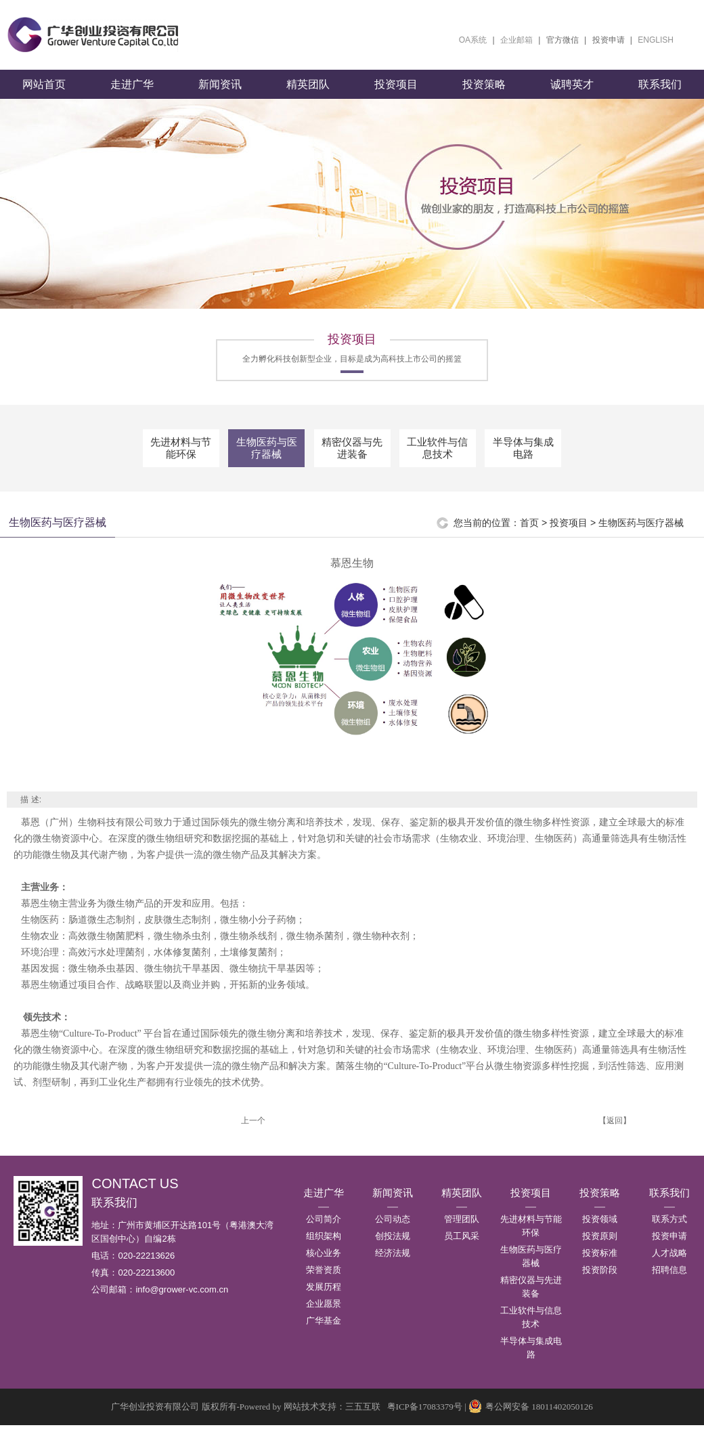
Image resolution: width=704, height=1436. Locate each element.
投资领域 (599, 1230)
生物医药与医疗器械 (266, 459)
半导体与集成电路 (523, 459)
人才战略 (669, 1264)
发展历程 (323, 1297)
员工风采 (461, 1247)
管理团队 (461, 1230)
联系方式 (669, 1230)
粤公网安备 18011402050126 (530, 1417)
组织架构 (323, 1247)
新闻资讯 (220, 95)
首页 (529, 533)
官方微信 (562, 40)
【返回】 (614, 1131)
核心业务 (323, 1264)
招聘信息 (669, 1281)
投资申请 (608, 40)
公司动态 (392, 1230)
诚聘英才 (572, 95)
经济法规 (392, 1264)
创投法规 (392, 1247)
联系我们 (660, 95)
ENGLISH (656, 40)
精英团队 (308, 95)
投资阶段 (599, 1281)
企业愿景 (323, 1314)
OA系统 (473, 40)
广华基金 (323, 1331)
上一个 (253, 1131)
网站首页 (44, 95)
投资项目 (396, 95)
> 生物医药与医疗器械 (637, 533)
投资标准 (599, 1264)
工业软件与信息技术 (437, 459)
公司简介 (323, 1230)
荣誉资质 (323, 1281)
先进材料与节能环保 (180, 459)
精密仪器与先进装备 (352, 459)
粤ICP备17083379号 (424, 1417)
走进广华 (132, 95)
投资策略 (484, 95)
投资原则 (599, 1247)
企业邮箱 (516, 40)
